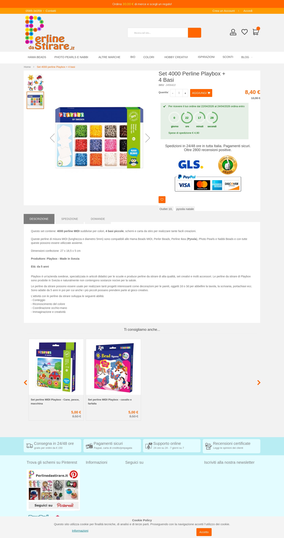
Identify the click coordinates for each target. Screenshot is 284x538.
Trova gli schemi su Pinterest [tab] (52, 462)
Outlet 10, (166, 209)
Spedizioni (93, 471)
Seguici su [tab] (134, 462)
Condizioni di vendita (100, 477)
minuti (199, 126)
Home (27, 66)
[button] (52, 137)
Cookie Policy (95, 501)
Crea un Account (223, 10)
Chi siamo (92, 506)
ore (187, 126)
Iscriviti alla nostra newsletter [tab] (229, 462)
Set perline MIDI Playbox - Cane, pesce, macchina (55, 401)
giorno (174, 126)
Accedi (247, 10)
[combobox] (159, 32)
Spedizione (69, 217)
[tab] (39, 218)
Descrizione (39, 217)
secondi (211, 126)
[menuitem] (246, 57)
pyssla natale (185, 209)
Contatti (51, 10)
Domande (98, 217)
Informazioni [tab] (96, 462)
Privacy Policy (95, 495)
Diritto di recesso (97, 483)
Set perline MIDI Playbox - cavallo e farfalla (110, 401)
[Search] (194, 33)
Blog (89, 512)
